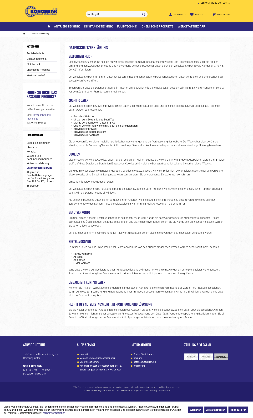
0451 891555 (32, 366)
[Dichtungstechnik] (98, 26)
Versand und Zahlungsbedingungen (39, 157)
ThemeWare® (164, 391)
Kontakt (31, 151)
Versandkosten (119, 387)
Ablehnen (195, 409)
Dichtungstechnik (36, 58)
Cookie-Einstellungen (38, 142)
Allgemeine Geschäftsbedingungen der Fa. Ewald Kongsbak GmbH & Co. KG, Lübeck (40, 177)
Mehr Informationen (54, 412)
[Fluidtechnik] (127, 26)
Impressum (33, 185)
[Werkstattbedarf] (191, 26)
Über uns (32, 147)
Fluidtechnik (33, 64)
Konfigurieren (238, 409)
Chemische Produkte (38, 69)
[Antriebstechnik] (67, 26)
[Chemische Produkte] (157, 26)
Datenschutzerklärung (39, 167)
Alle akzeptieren (215, 409)
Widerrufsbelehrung (38, 163)
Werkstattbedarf (36, 75)
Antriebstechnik (35, 53)
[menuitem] (220, 14)
